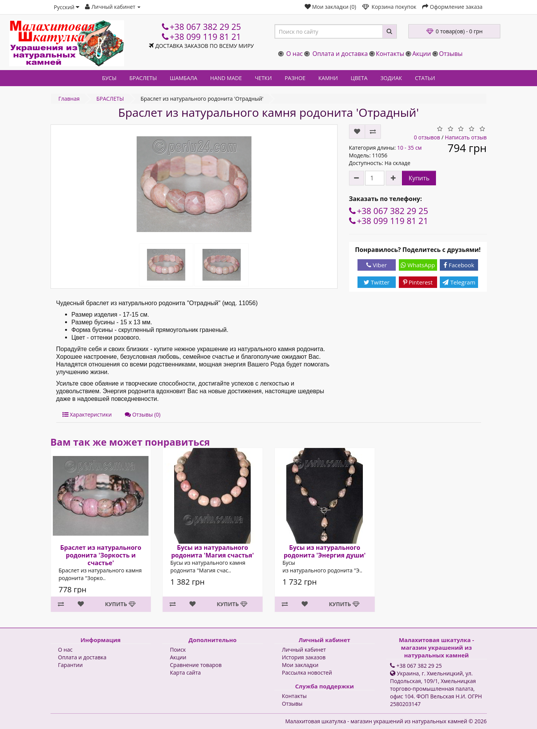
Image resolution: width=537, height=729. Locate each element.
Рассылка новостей (307, 672)
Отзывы (450, 53)
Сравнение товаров (196, 665)
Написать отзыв (465, 137)
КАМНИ (328, 78)
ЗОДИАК (391, 78)
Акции (421, 53)
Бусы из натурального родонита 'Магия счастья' (212, 551)
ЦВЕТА (359, 78)
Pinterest (418, 282)
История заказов (304, 657)
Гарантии (70, 665)
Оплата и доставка (340, 53)
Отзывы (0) (142, 414)
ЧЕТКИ (263, 78)
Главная (69, 98)
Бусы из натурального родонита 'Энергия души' (325, 551)
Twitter (377, 282)
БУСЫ (109, 78)
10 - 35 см (409, 147)
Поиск (178, 649)
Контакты (390, 53)
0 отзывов (427, 137)
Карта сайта (185, 672)
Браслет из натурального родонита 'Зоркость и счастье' (100, 555)
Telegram (458, 282)
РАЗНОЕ (295, 78)
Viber (376, 265)
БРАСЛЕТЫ (143, 78)
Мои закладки (300, 665)
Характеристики (87, 414)
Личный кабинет (304, 649)
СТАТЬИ (425, 78)
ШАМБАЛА (183, 78)
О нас (294, 53)
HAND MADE (226, 78)
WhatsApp (418, 265)
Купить (418, 178)
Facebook (459, 265)
